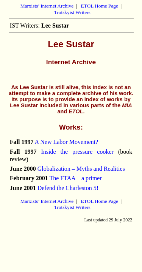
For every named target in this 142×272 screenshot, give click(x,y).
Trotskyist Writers (72, 12)
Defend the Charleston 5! (67, 188)
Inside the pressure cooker (77, 151)
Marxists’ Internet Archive (46, 6)
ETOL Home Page (99, 6)
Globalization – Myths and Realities (81, 168)
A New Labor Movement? (66, 142)
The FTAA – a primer (75, 178)
